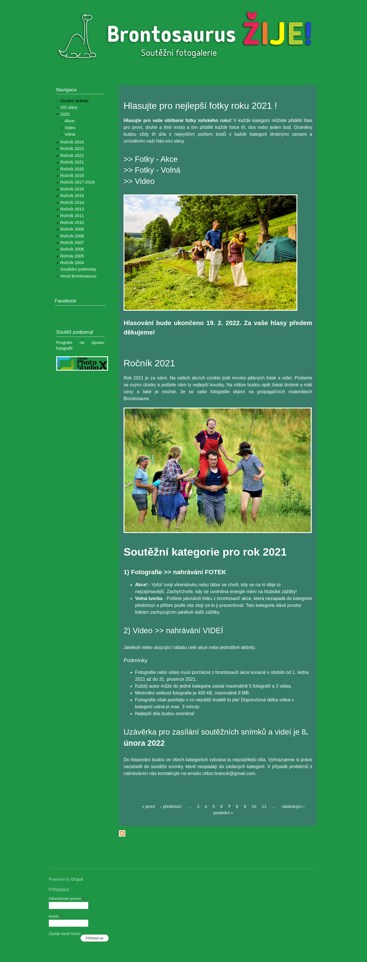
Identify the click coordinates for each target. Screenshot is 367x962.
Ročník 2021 (72, 162)
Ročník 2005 (72, 256)
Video (70, 127)
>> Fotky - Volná (152, 170)
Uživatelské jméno (66, 898)
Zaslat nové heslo (65, 934)
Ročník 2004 (72, 262)
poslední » (223, 812)
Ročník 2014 (72, 202)
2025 (65, 114)
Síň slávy (68, 107)
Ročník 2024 (72, 142)
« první (148, 806)
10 (253, 806)
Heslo (55, 916)
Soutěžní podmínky (78, 269)
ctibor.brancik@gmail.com (228, 773)
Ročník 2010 (72, 222)
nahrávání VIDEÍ (194, 630)
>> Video (139, 181)
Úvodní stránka (74, 101)
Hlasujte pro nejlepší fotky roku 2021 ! (200, 106)
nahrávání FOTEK (199, 572)
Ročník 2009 (72, 229)
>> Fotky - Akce (151, 159)
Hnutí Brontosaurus (78, 276)
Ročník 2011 (72, 215)
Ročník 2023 (72, 148)
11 (264, 806)
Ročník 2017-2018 (77, 182)
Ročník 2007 (72, 242)
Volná (70, 134)
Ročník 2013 (72, 209)
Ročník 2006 (72, 249)
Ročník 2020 (72, 169)
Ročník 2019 (72, 175)
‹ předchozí (170, 806)
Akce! (70, 121)
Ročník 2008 (72, 236)
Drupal (77, 879)
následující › (293, 806)
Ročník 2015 (72, 195)
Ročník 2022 (72, 155)
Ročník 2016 (72, 189)
